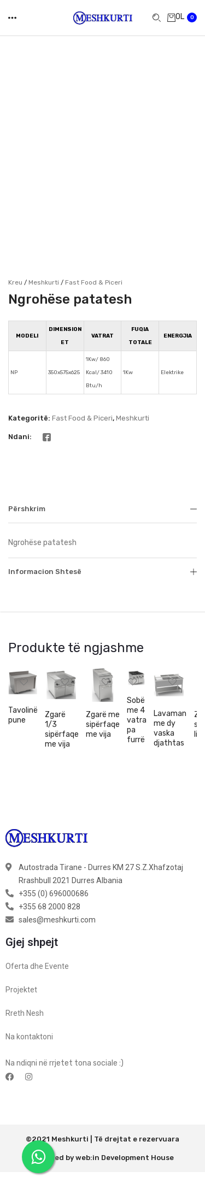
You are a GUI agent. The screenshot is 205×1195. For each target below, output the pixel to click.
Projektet (21, 960)
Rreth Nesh (24, 983)
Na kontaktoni (29, 1007)
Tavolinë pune (23, 685)
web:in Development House (124, 1128)
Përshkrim (102, 479)
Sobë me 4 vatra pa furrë (137, 690)
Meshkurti (43, 252)
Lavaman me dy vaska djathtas (170, 698)
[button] (23, 652)
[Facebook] (47, 406)
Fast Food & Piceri (93, 252)
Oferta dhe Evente (37, 936)
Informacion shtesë (102, 541)
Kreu (15, 252)
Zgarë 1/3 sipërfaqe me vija (62, 700)
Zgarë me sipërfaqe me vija (103, 695)
